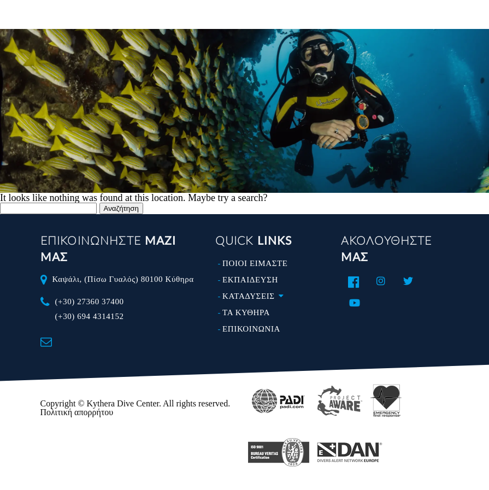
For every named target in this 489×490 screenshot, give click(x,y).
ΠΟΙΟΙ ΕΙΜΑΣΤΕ (254, 263)
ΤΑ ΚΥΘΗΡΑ (246, 312)
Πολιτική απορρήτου (77, 412)
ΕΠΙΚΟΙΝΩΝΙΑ (251, 328)
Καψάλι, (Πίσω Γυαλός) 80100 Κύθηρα (122, 279)
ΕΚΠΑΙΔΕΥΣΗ (250, 279)
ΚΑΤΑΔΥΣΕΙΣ (255, 296)
